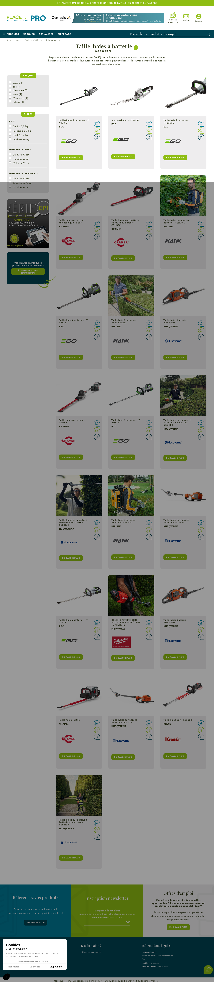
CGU (144, 957)
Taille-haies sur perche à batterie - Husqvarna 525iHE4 (73, 522)
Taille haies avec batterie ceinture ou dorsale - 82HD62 (125, 222)
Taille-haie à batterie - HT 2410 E (73, 621)
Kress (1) (17, 94)
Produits (13, 34)
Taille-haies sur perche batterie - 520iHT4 (124, 721)
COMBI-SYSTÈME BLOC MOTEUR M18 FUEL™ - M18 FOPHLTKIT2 (125, 622)
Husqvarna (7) (20, 90)
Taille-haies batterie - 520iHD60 (175, 321)
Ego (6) (17, 86)
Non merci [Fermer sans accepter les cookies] (13, 966)
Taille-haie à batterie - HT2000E (175, 121)
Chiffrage (64, 34)
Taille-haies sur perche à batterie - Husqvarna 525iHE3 (73, 822)
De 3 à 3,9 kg (20, 126)
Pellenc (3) (18, 101)
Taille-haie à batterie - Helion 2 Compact (123, 521)
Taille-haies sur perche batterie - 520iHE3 (176, 521)
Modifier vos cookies (150, 961)
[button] (6, 976)
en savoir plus (71, 157)
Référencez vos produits (91, 950)
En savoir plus (36, 922)
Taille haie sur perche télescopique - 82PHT (71, 221)
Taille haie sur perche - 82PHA (72, 421)
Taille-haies (39, 40)
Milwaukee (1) (20, 97)
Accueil (10, 40)
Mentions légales (149, 950)
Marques (29, 34)
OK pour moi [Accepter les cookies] (56, 966)
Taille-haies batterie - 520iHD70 (175, 621)
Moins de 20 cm (21, 163)
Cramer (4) (18, 82)
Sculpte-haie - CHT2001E (125, 120)
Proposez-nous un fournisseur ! (28, 271)
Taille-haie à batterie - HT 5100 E (73, 321)
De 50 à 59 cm (21, 154)
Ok (128, 921)
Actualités (46, 34)
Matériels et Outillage (23, 40)
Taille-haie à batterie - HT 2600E (125, 421)
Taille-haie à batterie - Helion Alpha (123, 321)
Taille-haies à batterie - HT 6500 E (74, 121)
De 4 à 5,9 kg (20, 134)
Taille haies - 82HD (69, 719)
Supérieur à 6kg (21, 139)
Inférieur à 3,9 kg (22, 130)
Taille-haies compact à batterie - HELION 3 (176, 221)
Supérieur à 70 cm (22, 182)
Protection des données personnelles (157, 954)
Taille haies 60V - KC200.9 (178, 719)
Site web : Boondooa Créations (155, 965)
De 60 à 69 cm (21, 158)
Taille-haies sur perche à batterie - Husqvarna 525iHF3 (177, 422)
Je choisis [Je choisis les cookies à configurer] (35, 966)
